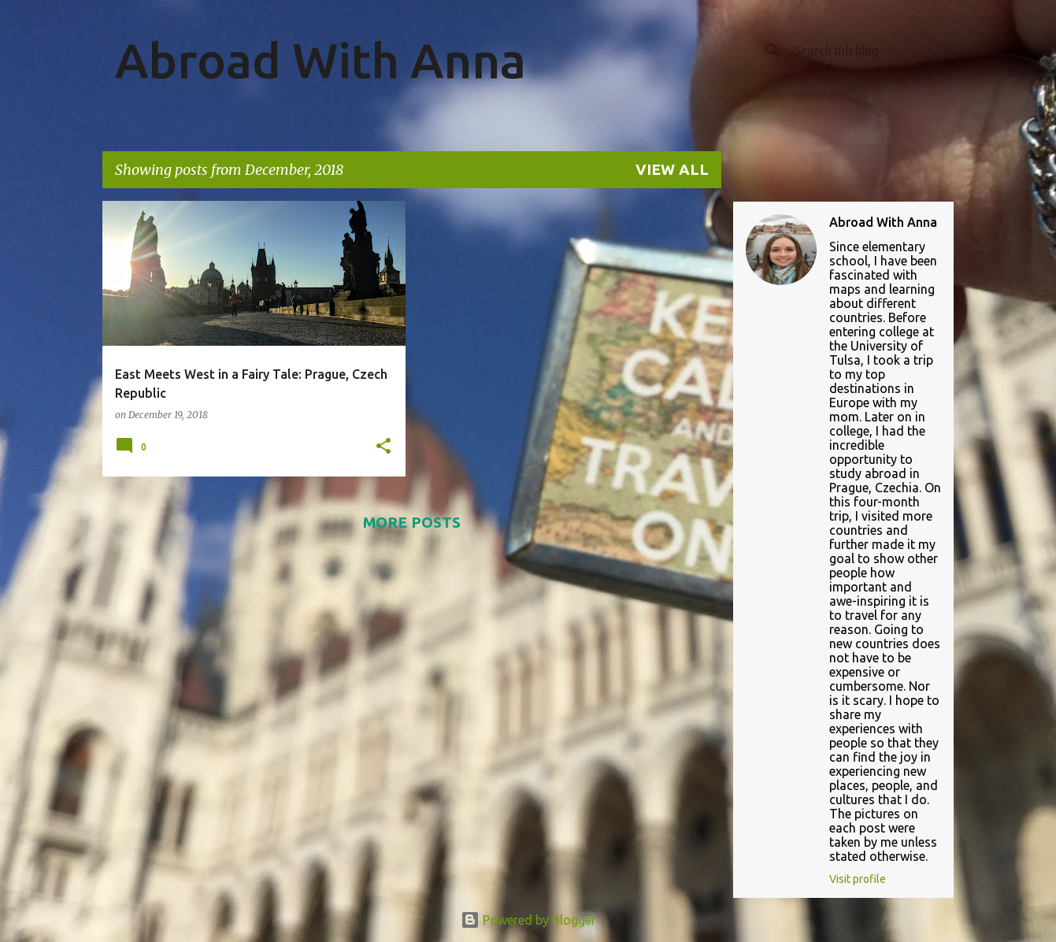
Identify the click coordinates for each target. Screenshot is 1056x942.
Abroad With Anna (320, 59)
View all (672, 169)
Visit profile (857, 879)
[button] (383, 447)
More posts (412, 522)
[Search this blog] (871, 50)
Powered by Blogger (528, 920)
